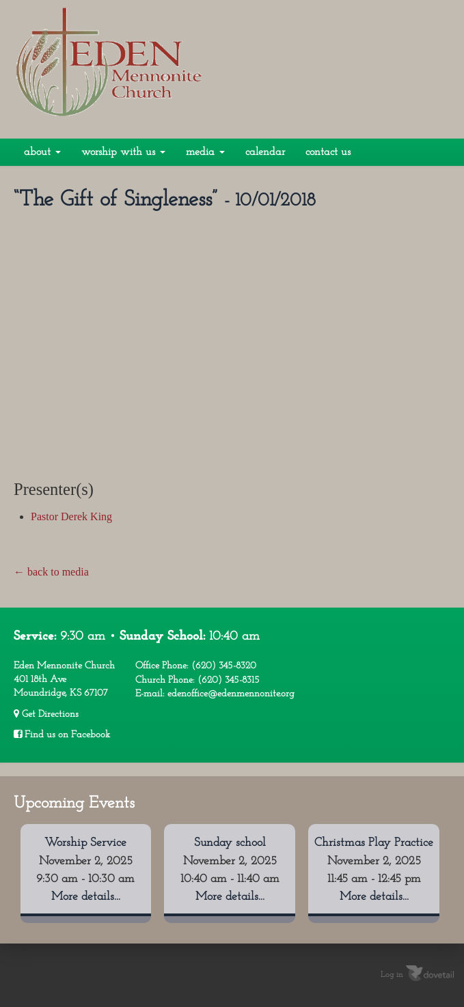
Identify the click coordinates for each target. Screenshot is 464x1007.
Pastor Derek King (71, 516)
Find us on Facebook (62, 734)
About (42, 152)
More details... (85, 897)
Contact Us (328, 152)
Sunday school (230, 843)
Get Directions (46, 714)
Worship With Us (123, 152)
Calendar (265, 152)
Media (205, 152)
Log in (392, 975)
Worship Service (85, 843)
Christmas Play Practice (373, 843)
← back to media (51, 572)
